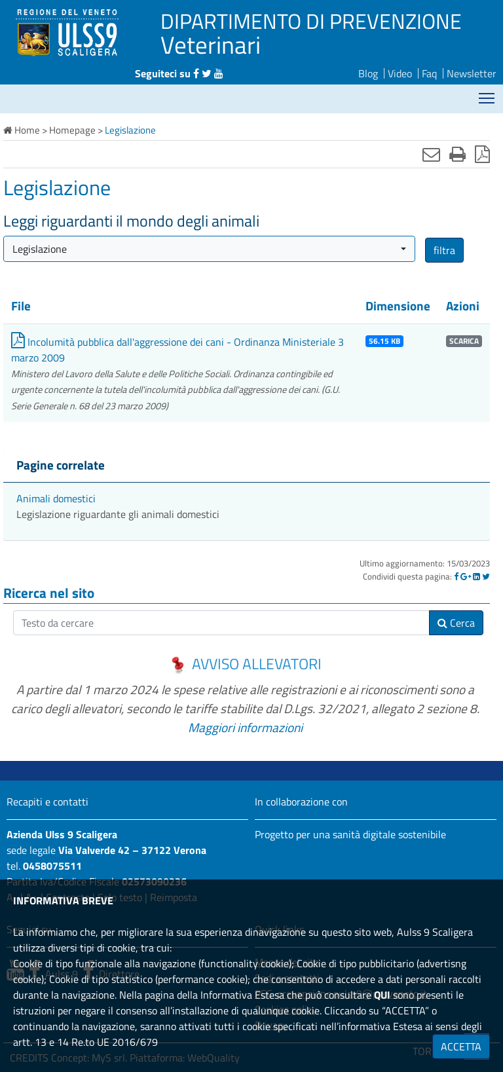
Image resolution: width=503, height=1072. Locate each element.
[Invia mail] (431, 154)
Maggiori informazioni (245, 727)
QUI (382, 995)
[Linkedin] (476, 576)
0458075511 (52, 866)
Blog (368, 73)
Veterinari (210, 44)
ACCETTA (461, 1046)
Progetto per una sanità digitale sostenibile (350, 834)
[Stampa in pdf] (482, 154)
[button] (209, 248)
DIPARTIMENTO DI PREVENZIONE (311, 21)
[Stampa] (457, 154)
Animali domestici (56, 498)
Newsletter (471, 73)
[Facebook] (456, 576)
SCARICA (464, 341)
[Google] (465, 576)
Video (400, 73)
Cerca (456, 623)
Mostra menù (487, 93)
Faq (429, 73)
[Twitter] (486, 576)
